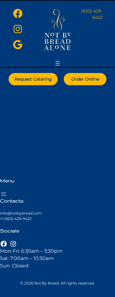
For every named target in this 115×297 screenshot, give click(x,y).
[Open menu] (57, 63)
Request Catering (33, 79)
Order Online (85, 79)
